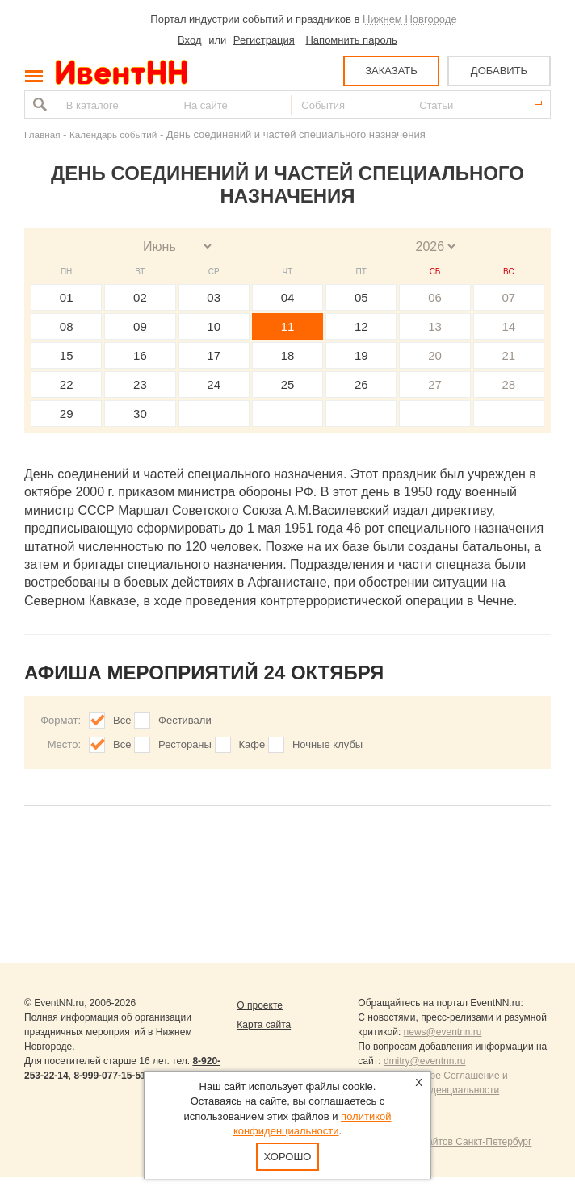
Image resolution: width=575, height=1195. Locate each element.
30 (140, 413)
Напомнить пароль (351, 40)
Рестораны (185, 744)
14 (509, 326)
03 (213, 297)
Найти (38, 104)
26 (361, 384)
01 (66, 297)
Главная (42, 134)
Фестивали (185, 720)
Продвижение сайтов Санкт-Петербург (444, 1141)
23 (140, 384)
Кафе (252, 744)
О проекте (260, 1005)
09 (140, 326)
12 (361, 326)
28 (509, 384)
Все (122, 720)
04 (288, 297)
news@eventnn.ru (443, 1032)
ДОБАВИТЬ (499, 71)
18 (288, 355)
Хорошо (288, 1157)
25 (288, 384)
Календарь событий (113, 134)
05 (361, 297)
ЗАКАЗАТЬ (391, 71)
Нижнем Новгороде (410, 19)
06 (435, 297)
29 (66, 413)
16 (140, 355)
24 (213, 384)
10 (213, 326)
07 (509, 297)
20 (435, 355)
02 (140, 297)
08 (66, 326)
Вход (189, 40)
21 (509, 355)
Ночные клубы (327, 744)
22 (66, 384)
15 (66, 355)
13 (435, 326)
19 (361, 355)
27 (435, 384)
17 (213, 355)
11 (288, 326)
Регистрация (264, 40)
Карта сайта (264, 1024)
